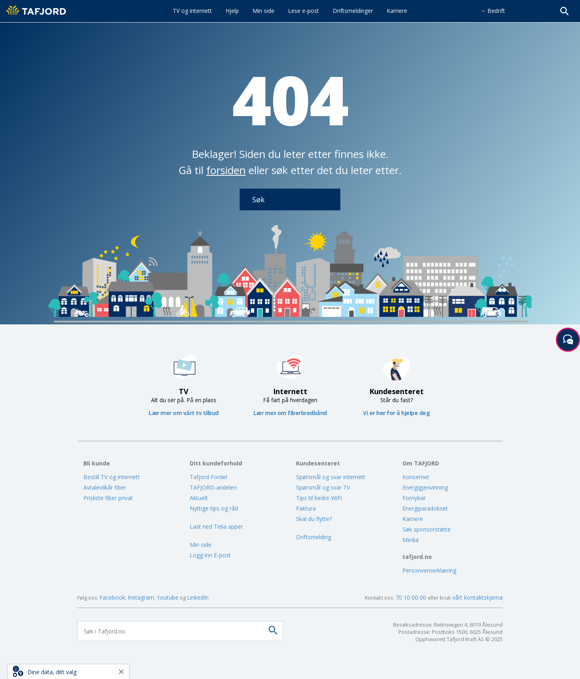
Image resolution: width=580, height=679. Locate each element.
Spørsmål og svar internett (330, 477)
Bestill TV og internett (111, 477)
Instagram (141, 597)
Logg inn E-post (210, 555)
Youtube (167, 597)
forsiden (226, 170)
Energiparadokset (425, 508)
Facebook (112, 597)
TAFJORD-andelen (213, 487)
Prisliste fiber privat (108, 498)
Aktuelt (199, 498)
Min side (200, 544)
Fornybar (414, 498)
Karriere (412, 519)
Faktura (306, 508)
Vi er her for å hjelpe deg (396, 413)
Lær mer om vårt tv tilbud (184, 413)
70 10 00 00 (412, 597)
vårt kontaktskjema (477, 597)
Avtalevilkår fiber (104, 487)
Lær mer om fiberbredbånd (290, 413)
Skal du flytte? (314, 519)
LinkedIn (198, 597)
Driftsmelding (313, 537)
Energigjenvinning (425, 487)
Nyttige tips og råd (214, 508)
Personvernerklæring (429, 570)
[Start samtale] (568, 340)
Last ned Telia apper (216, 526)
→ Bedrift (492, 11)
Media (410, 540)
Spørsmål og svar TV (323, 487)
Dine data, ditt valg (52, 672)
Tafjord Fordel (208, 477)
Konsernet (415, 477)
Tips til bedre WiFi (319, 498)
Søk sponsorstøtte (426, 529)
